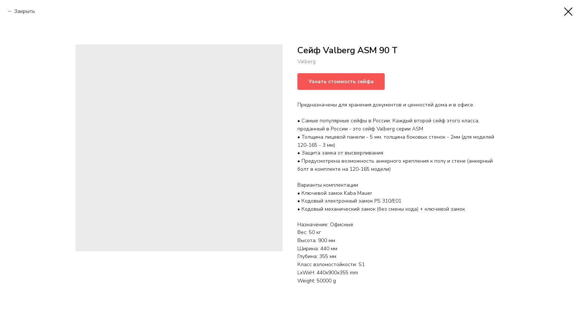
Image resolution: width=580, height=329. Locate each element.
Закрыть (24, 11)
